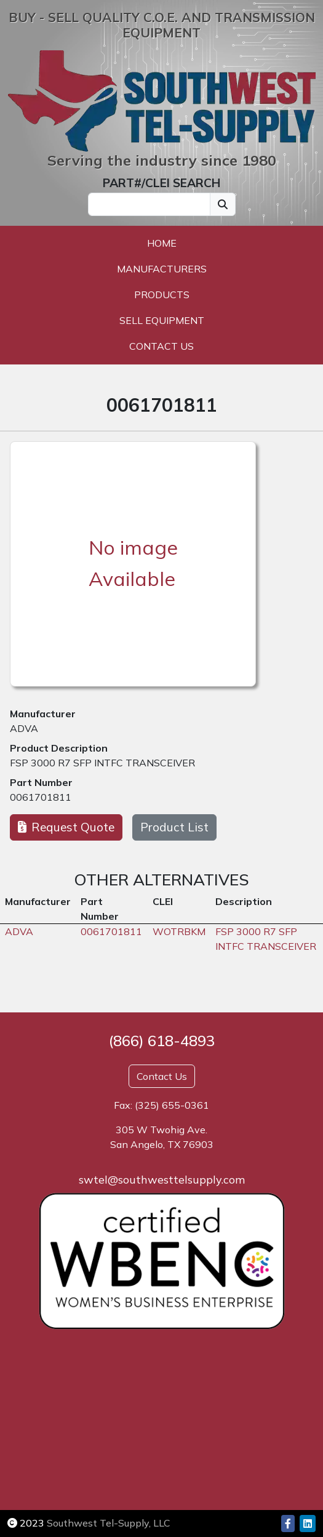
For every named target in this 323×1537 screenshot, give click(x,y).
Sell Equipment (161, 320)
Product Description (59, 748)
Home (162, 243)
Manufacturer (43, 713)
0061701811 (40, 797)
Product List (174, 827)
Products (161, 294)
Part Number (41, 782)
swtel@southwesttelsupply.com (162, 1180)
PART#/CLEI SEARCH (161, 182)
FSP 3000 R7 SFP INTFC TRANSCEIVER (102, 763)
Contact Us (161, 346)
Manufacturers (162, 269)
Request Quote (66, 827)
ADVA (24, 728)
